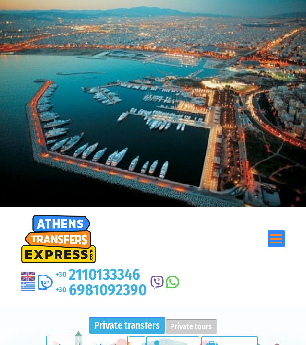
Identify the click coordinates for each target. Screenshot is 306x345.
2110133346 (97, 274)
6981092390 (101, 290)
